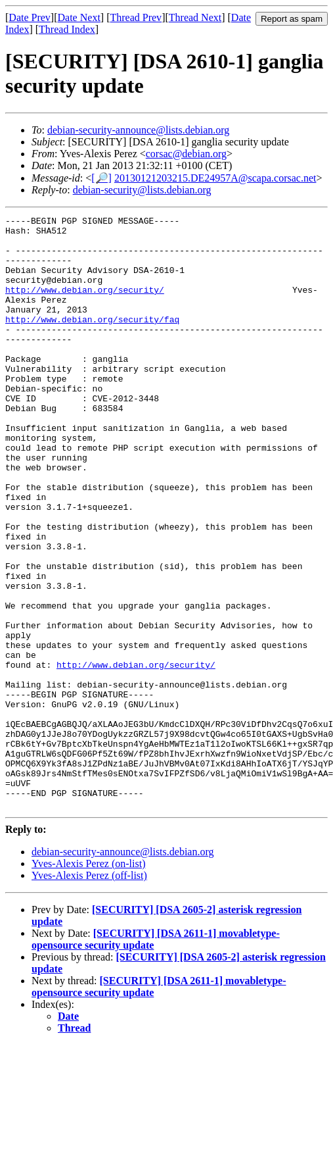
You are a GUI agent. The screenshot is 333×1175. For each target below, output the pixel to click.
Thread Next (195, 17)
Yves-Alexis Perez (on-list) (88, 982)
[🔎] (101, 178)
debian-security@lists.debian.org (142, 189)
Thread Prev (136, 17)
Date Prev (30, 17)
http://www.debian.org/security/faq (92, 341)
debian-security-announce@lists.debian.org (138, 130)
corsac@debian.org (186, 153)
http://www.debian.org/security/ (84, 305)
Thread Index (67, 29)
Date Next (79, 17)
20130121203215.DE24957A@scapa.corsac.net (215, 178)
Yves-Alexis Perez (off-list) (89, 993)
